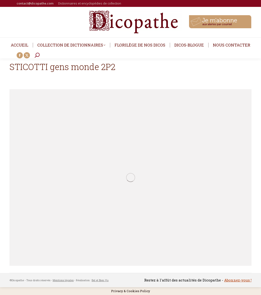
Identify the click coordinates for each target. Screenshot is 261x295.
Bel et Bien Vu (100, 280)
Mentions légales (63, 280)
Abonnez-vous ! (238, 280)
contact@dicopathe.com (35, 3)
